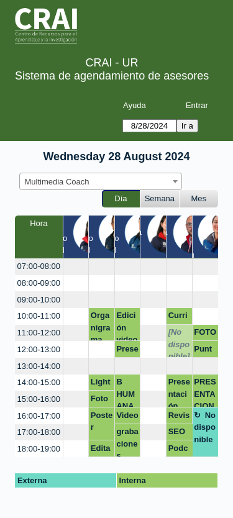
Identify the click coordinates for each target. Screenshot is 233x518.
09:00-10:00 (38, 299)
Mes (199, 198)
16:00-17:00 (38, 415)
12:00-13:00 (38, 349)
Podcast (178, 450)
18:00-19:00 (38, 448)
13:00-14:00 (38, 366)
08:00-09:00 (38, 283)
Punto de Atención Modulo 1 (205, 351)
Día (120, 198)
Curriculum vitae (178, 317)
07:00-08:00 (38, 266)
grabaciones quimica (127, 442)
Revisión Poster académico (179, 417)
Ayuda (134, 105)
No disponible (205, 427)
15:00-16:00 (38, 399)
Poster (101, 421)
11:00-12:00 (38, 332)
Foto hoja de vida (99, 400)
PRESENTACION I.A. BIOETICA (205, 392)
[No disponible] (179, 342)
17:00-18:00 (38, 432)
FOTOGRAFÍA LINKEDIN (205, 334)
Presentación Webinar (179, 392)
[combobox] (100, 181)
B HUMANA (125, 392)
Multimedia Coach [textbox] (57, 181)
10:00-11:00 (38, 315)
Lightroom (101, 384)
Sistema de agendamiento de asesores (112, 76)
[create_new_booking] (76, 266)
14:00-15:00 (38, 382)
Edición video (126, 326)
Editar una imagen (101, 450)
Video (127, 415)
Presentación (127, 351)
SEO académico (177, 433)
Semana (160, 198)
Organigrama (101, 326)
